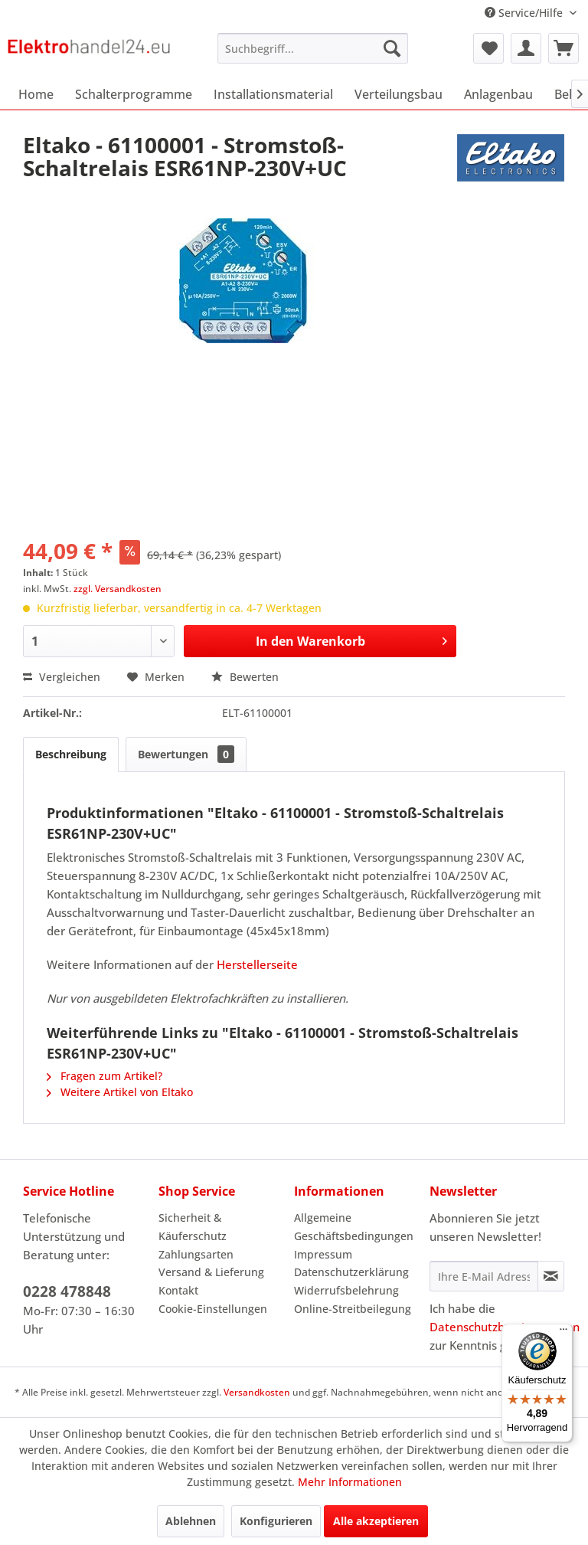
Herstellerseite (257, 964)
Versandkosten (257, 1392)
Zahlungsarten (196, 1254)
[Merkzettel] (488, 48)
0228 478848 (67, 1291)
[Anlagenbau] (498, 94)
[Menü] (563, 1333)
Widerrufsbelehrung (346, 1290)
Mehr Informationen (350, 1482)
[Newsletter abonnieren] (550, 1276)
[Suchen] (392, 48)
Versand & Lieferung (211, 1272)
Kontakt (178, 1290)
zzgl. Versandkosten (118, 588)
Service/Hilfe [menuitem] (525, 12)
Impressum (323, 1254)
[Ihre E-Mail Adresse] (484, 1276)
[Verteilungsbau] (398, 94)
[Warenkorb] (563, 48)
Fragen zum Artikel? (104, 1076)
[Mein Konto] (526, 48)
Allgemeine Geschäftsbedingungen (353, 1226)
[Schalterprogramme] (133, 94)
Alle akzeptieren (376, 1521)
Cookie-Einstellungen (212, 1308)
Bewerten (245, 676)
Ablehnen (190, 1521)
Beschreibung (70, 754)
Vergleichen (61, 676)
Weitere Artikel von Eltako (120, 1092)
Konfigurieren (276, 1521)
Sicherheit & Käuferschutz (192, 1226)
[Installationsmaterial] (273, 94)
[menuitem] (313, 48)
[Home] (36, 94)
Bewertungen (186, 754)
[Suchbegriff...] (313, 48)
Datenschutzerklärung (351, 1272)
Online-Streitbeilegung (352, 1308)
